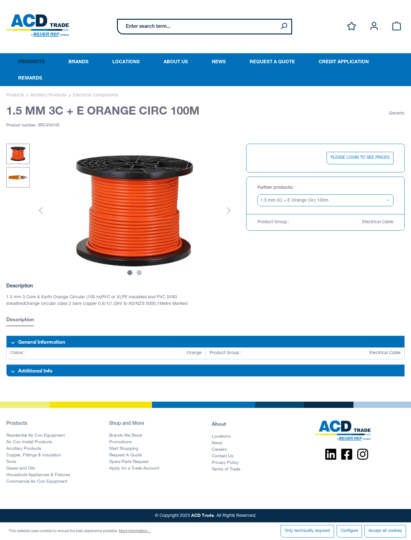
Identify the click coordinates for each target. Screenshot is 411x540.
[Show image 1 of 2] (129, 272)
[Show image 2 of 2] (139, 272)
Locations (221, 437)
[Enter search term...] (197, 26)
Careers (219, 450)
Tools (11, 462)
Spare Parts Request (129, 462)
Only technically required (307, 531)
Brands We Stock (125, 436)
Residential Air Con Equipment (35, 436)
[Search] (283, 26)
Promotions (120, 442)
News (217, 443)
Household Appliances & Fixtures (38, 475)
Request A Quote (125, 455)
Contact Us (222, 456)
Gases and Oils (20, 468)
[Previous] (40, 211)
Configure (349, 531)
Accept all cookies (385, 531)
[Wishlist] (351, 26)
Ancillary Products (23, 449)
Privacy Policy (225, 463)
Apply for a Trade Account (134, 468)
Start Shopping (123, 449)
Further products (274, 188)
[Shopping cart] (396, 26)
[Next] (228, 211)
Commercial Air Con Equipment (36, 482)
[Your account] (374, 26)
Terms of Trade (226, 469)
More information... (134, 531)
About (219, 424)
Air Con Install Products (29, 442)
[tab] (20, 320)
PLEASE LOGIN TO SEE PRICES (360, 158)
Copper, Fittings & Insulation (33, 455)
